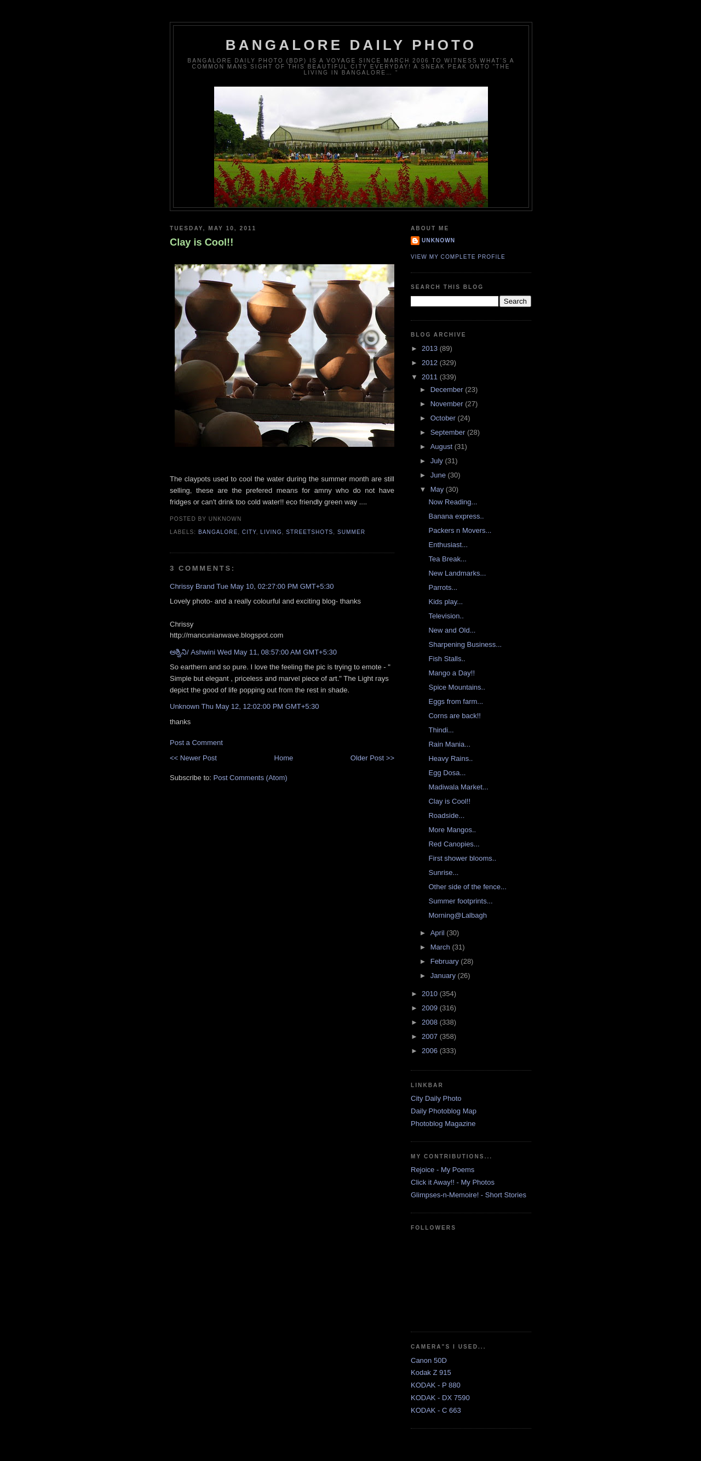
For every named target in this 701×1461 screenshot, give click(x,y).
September (448, 432)
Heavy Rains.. (450, 758)
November (448, 404)
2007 (431, 1036)
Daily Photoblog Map (443, 1111)
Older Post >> (372, 758)
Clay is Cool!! (201, 242)
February (445, 961)
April (438, 933)
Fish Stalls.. (446, 659)
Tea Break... (447, 559)
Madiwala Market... (458, 787)
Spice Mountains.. (456, 687)
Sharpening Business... (465, 644)
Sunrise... (443, 872)
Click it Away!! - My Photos (453, 1182)
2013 (431, 348)
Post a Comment (196, 742)
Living (270, 532)
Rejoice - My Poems (442, 1170)
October (444, 418)
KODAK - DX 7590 (440, 1398)
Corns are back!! (454, 716)
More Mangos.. (452, 830)
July (437, 461)
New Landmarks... (457, 573)
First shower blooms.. (462, 858)
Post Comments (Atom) (251, 778)
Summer (351, 532)
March (441, 947)
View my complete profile (458, 257)
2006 (431, 1051)
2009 (431, 1008)
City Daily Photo (436, 1098)
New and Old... (451, 630)
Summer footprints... (460, 901)
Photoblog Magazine (443, 1123)
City (249, 532)
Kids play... (445, 602)
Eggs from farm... (455, 701)
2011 (431, 377)
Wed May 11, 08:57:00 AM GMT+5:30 (277, 652)
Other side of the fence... (467, 887)
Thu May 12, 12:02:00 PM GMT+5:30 (260, 706)
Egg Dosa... (447, 773)
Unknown (184, 706)
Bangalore (218, 532)
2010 (431, 994)
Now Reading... (452, 502)
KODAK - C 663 (436, 1410)
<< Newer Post (193, 758)
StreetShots (309, 532)
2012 (431, 363)
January (444, 975)
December (448, 389)
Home (284, 758)
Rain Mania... (449, 744)
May (438, 489)
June (439, 475)
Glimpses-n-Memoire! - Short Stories (468, 1195)
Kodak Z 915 (431, 1372)
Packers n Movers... (459, 530)
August (442, 446)
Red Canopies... (453, 844)
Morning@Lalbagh (457, 915)
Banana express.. (456, 516)
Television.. (445, 616)
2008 (431, 1022)
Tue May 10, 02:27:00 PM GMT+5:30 (275, 586)
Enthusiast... (448, 545)
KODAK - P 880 (436, 1385)
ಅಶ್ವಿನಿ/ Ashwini (192, 652)
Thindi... (440, 730)
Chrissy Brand (192, 586)
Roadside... (446, 815)
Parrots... (442, 587)
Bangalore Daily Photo (351, 45)
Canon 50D (429, 1360)
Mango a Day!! (451, 673)
